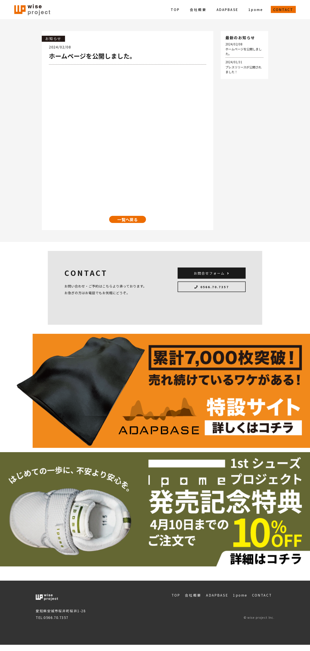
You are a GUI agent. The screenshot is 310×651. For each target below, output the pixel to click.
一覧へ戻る (128, 220)
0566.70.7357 (212, 294)
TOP (175, 9)
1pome (255, 9)
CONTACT (283, 9)
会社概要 (198, 9)
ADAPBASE (227, 9)
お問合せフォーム (211, 277)
